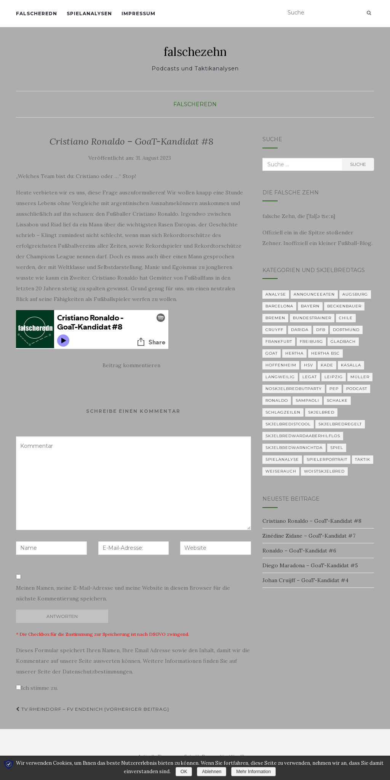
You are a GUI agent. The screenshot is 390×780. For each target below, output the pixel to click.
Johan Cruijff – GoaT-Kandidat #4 (305, 580)
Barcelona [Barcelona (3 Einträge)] (279, 306)
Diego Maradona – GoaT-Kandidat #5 (310, 565)
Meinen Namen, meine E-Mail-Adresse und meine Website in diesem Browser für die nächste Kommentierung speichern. (123, 593)
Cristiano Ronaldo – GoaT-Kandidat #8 (311, 520)
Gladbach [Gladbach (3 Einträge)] (343, 341)
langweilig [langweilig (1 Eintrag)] (280, 376)
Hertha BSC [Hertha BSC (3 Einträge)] (325, 353)
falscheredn (36, 13)
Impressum (138, 13)
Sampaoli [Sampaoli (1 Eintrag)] (307, 400)
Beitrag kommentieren (131, 365)
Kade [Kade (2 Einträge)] (327, 365)
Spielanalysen (89, 13)
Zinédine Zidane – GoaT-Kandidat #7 (308, 535)
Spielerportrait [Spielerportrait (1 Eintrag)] (327, 459)
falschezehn (195, 51)
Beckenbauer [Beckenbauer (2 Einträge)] (344, 306)
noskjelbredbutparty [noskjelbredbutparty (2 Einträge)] (293, 388)
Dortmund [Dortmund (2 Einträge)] (346, 329)
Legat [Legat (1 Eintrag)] (309, 376)
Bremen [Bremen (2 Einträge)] (275, 317)
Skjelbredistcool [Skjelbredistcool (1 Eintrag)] (288, 424)
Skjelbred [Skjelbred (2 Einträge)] (321, 412)
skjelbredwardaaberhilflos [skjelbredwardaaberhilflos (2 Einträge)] (302, 435)
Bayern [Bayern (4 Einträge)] (310, 306)
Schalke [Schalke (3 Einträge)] (337, 400)
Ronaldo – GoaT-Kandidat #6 (299, 550)
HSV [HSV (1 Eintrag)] (308, 365)
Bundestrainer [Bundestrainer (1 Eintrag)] (312, 317)
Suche (358, 164)
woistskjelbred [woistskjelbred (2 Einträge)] (324, 471)
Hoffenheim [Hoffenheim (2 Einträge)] (280, 365)
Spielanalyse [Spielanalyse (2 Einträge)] (282, 459)
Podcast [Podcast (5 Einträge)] (356, 388)
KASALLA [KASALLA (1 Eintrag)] (351, 365)
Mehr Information (253, 771)
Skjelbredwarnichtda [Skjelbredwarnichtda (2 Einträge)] (294, 447)
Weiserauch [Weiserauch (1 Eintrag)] (280, 471)
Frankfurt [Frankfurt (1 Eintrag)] (278, 341)
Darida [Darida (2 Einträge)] (299, 329)
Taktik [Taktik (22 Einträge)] (362, 459)
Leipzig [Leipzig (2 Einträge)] (333, 376)
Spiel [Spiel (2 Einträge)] (336, 447)
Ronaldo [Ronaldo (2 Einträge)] (276, 400)
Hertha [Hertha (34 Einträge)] (294, 353)
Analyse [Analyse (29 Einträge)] (275, 294)
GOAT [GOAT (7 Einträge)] (271, 353)
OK (184, 771)
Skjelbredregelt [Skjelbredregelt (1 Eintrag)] (340, 424)
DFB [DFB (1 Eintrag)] (320, 329)
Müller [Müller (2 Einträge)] (359, 376)
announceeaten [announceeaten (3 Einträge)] (314, 294)
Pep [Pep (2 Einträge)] (334, 388)
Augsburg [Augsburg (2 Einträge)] (355, 294)
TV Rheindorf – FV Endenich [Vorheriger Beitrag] (92, 709)
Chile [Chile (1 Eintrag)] (346, 317)
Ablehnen (211, 771)
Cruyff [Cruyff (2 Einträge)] (274, 329)
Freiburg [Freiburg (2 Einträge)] (311, 341)
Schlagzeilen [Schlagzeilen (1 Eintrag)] (282, 412)
